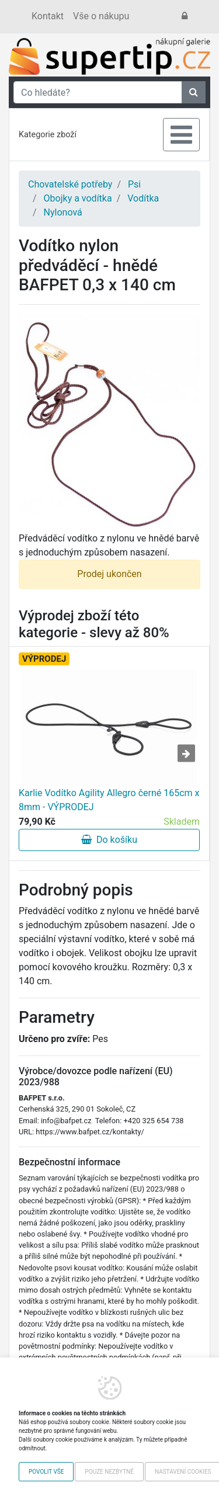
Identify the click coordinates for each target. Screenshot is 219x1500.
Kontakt (48, 16)
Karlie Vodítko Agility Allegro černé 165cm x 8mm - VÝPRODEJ (109, 799)
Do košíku (109, 839)
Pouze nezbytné (109, 1471)
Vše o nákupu (101, 16)
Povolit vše (46, 1471)
